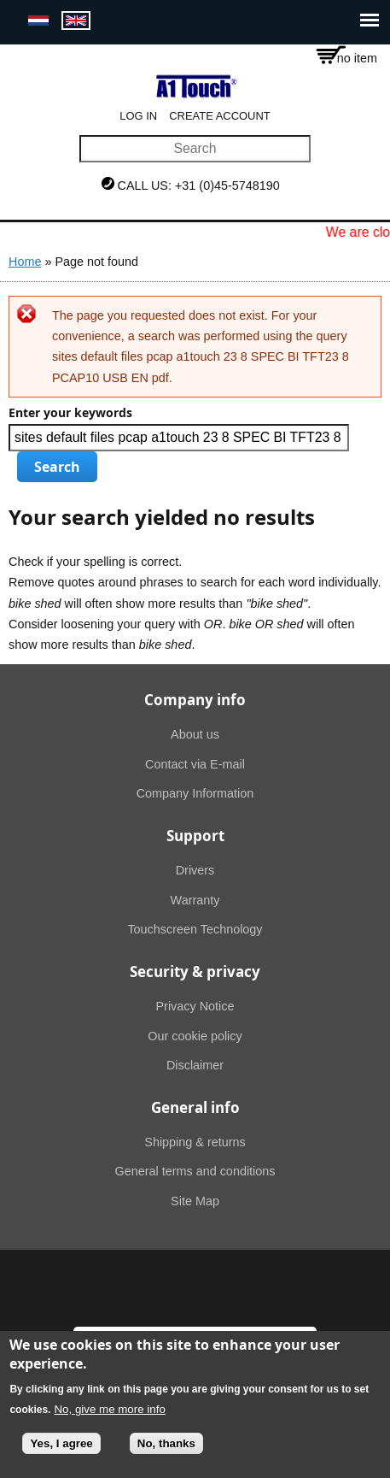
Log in (138, 115)
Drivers (195, 870)
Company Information (195, 793)
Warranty (195, 900)
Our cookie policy (195, 1036)
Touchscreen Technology (194, 929)
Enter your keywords (70, 412)
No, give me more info (109, 1418)
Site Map (195, 1201)
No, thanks (166, 1452)
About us (195, 734)
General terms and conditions (195, 1171)
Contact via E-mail (195, 764)
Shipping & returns (194, 1142)
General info (195, 1107)
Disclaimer (195, 1065)
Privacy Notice (195, 1006)
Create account (220, 115)
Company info (195, 700)
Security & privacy (195, 971)
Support (195, 835)
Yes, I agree (61, 1452)
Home (25, 261)
